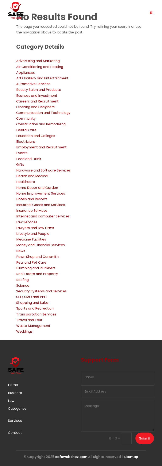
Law (11, 400)
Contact (15, 432)
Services (15, 420)
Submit (144, 438)
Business (15, 392)
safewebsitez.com (71, 456)
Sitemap (131, 456)
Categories (17, 408)
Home (13, 384)
